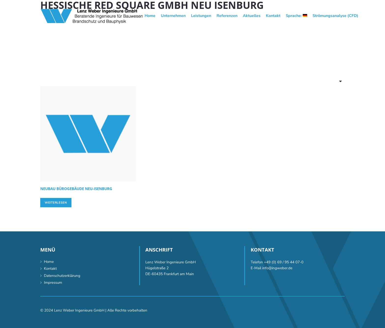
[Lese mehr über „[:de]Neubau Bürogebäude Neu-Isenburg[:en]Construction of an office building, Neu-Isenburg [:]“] (55, 202)
